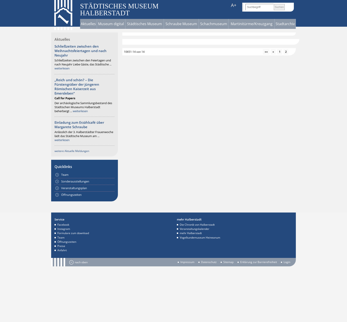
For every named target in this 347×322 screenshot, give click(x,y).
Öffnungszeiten (71, 195)
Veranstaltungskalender (194, 229)
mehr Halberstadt (191, 233)
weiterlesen (62, 68)
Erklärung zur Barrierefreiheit (258, 262)
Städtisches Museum (144, 23)
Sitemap (228, 262)
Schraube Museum (181, 23)
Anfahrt (62, 250)
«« (266, 52)
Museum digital (111, 23)
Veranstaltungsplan (74, 188)
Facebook (63, 225)
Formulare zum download (73, 233)
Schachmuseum (213, 23)
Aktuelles (88, 23)
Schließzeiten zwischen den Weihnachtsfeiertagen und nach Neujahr (80, 50)
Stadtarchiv (285, 23)
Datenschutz (209, 262)
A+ (233, 5)
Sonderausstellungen (75, 181)
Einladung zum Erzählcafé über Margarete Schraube (79, 124)
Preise (61, 246)
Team (65, 175)
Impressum (187, 262)
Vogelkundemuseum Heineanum (200, 237)
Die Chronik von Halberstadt (197, 225)
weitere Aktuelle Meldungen (71, 151)
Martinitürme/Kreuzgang (251, 23)
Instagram (63, 229)
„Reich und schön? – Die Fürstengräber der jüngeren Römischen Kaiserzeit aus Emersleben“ (76, 86)
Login (287, 262)
